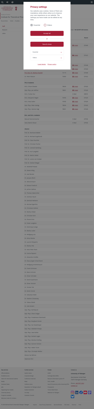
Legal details (42, 64)
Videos (49, 25)
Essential (37, 25)
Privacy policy (52, 64)
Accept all (46, 33)
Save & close (47, 44)
